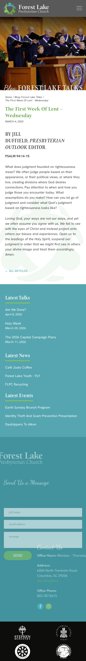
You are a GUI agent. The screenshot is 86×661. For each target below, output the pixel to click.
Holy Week (13, 323)
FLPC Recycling (16, 384)
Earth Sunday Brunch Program (27, 407)
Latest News (17, 355)
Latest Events (19, 395)
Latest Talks (17, 297)
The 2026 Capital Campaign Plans (30, 337)
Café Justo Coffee (18, 367)
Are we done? (15, 309)
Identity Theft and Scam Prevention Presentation (41, 416)
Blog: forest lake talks (28, 97)
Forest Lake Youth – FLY (22, 376)
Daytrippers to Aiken (20, 424)
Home (8, 97)
